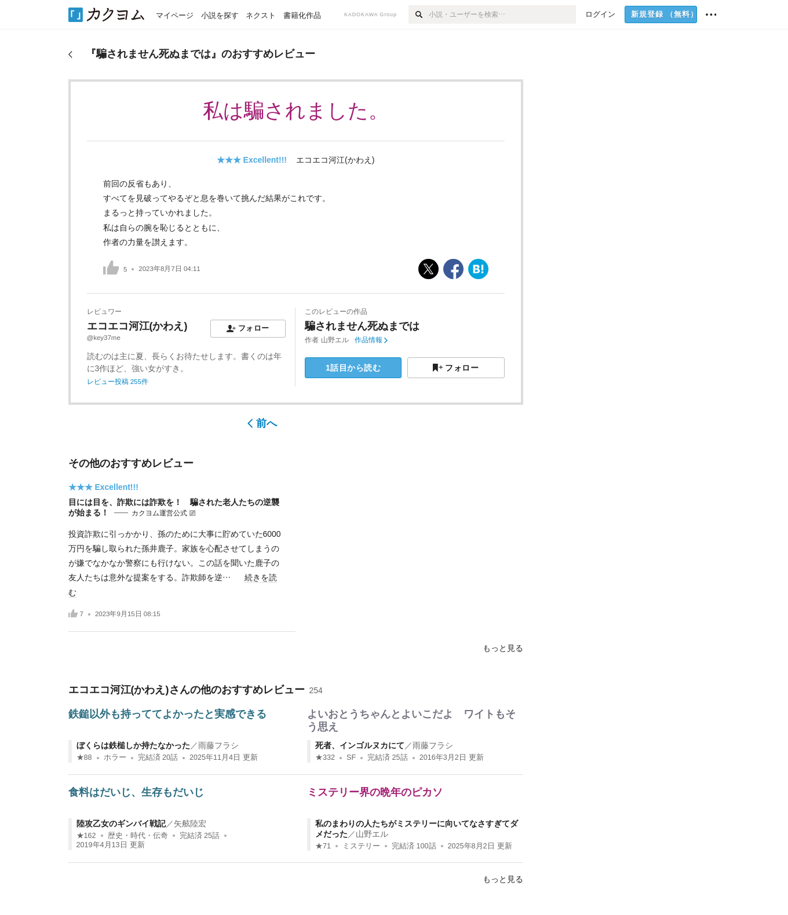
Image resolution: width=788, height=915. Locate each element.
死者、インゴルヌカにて (359, 745)
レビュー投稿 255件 (117, 381)
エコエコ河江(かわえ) (335, 159)
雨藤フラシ (218, 745)
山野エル (335, 339)
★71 (323, 846)
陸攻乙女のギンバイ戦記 (121, 823)
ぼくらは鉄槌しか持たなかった (133, 745)
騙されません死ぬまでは (362, 326)
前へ (262, 423)
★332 (325, 757)
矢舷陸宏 (190, 823)
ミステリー (361, 846)
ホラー (115, 757)
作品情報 (371, 339)
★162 (86, 836)
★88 (84, 757)
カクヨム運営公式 (159, 513)
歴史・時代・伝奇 (138, 836)
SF (351, 757)
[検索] (418, 14)
